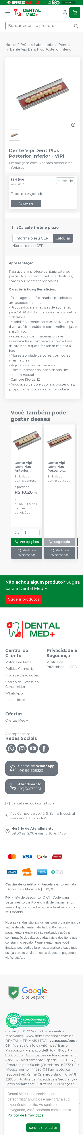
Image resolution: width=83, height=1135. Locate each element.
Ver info (65, 180)
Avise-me (26, 203)
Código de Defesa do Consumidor (22, 684)
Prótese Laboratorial (37, 45)
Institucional (15, 700)
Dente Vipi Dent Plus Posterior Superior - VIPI (59, 467)
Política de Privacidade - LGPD (61, 664)
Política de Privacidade (26, 1115)
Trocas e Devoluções (22, 675)
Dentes (64, 45)
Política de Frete (18, 662)
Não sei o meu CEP (27, 246)
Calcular (63, 238)
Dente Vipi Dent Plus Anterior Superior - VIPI (26, 467)
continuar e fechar (43, 1127)
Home (10, 45)
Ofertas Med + (16, 721)
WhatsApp (14, 693)
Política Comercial (20, 669)
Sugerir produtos (23, 599)
